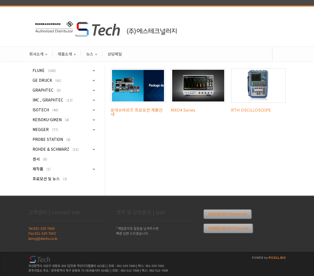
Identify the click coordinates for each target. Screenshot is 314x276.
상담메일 (115, 54)
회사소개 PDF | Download (227, 213)
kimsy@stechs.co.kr (42, 238)
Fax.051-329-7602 (42, 233)
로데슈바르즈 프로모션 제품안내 (137, 112)
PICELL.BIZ (277, 257)
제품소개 (67, 54)
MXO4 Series (183, 110)
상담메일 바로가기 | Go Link (228, 228)
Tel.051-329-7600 (41, 228)
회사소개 (38, 54)
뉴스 (91, 54)
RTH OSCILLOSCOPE (251, 110)
